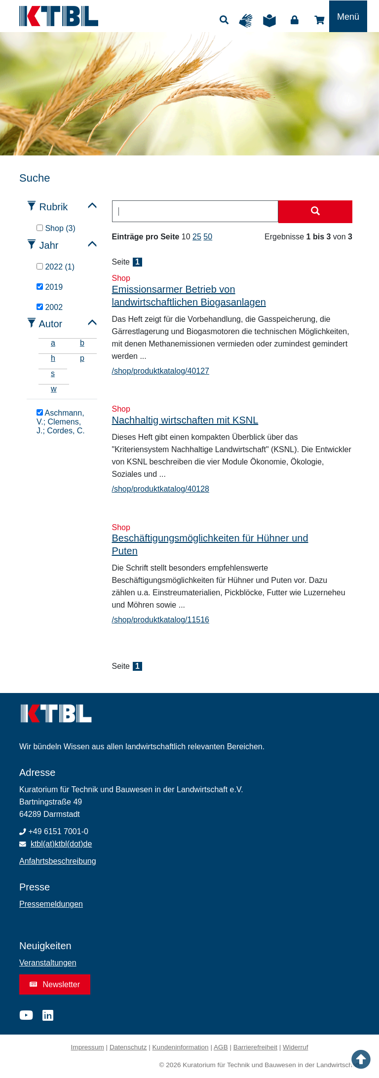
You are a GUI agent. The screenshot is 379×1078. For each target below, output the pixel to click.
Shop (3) (56, 228)
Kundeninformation (180, 1047)
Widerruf (295, 1047)
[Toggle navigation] (348, 16)
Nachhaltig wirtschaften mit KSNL (185, 420)
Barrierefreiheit (255, 1047)
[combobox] (195, 211)
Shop (319, 20)
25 (196, 236)
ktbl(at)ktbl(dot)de (61, 844)
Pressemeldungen (51, 904)
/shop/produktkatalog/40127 (160, 371)
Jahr (49, 245)
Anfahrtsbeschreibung (57, 861)
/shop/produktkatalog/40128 (160, 489)
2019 (50, 287)
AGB (221, 1047)
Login (294, 20)
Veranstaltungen (47, 963)
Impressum (87, 1047)
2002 (50, 307)
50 (207, 236)
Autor (50, 323)
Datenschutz (128, 1047)
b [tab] (82, 343)
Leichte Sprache (272, 21)
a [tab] (53, 343)
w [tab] (54, 389)
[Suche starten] (315, 211)
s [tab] (53, 373)
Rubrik (53, 206)
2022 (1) (56, 267)
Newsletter (55, 984)
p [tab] (82, 358)
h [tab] (53, 358)
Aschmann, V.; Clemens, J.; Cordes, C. (61, 422)
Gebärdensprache (248, 21)
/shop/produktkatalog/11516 (160, 620)
